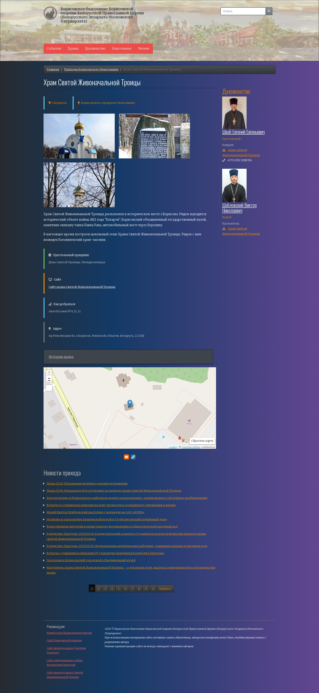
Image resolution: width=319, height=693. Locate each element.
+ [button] (49, 373)
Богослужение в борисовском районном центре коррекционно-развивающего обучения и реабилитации (127, 498)
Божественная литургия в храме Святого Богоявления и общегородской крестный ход (112, 526)
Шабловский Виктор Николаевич (239, 207)
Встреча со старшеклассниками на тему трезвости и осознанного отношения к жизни (111, 505)
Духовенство (95, 48)
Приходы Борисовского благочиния (91, 69)
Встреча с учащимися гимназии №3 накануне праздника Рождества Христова (105, 553)
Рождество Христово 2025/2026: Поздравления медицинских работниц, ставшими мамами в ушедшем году (127, 546)
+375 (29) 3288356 (239, 160)
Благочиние (122, 48)
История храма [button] (61, 357)
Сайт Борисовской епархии (64, 640)
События (54, 48)
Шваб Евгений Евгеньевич (243, 131)
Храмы (73, 48)
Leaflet (173, 447)
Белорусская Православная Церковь (69, 632)
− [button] (49, 379)
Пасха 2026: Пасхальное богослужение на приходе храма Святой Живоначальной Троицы (114, 490)
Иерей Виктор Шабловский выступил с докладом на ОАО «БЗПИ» (95, 512)
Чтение (144, 48)
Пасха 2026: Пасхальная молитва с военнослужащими (87, 483)
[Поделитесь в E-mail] (126, 456)
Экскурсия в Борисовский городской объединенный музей (91, 560)
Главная (53, 69)
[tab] (128, 357)
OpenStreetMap (191, 447)
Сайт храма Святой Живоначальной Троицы (82, 287)
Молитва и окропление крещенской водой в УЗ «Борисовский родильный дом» (107, 519)
